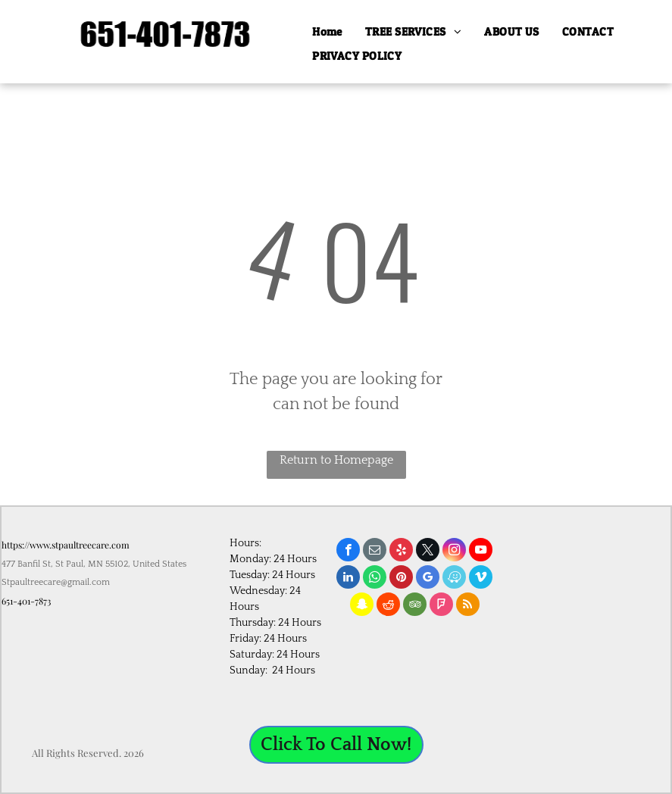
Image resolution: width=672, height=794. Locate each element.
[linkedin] (348, 578)
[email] (374, 551)
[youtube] (480, 551)
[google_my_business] (427, 578)
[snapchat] (362, 606)
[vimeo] (480, 578)
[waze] (454, 578)
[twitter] (427, 551)
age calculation (627, 772)
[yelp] (401, 551)
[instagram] (454, 551)
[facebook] (348, 551)
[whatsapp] (374, 578)
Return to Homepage (336, 460)
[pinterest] (401, 578)
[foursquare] (441, 606)
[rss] (468, 606)
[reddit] (388, 606)
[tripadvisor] (415, 606)
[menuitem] (327, 32)
